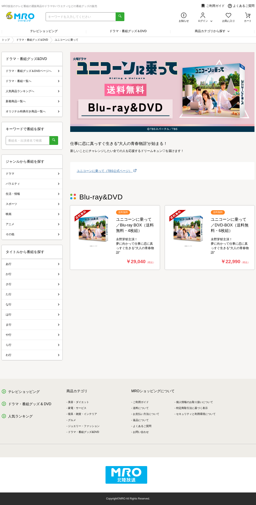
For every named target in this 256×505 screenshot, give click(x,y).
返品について (141, 420)
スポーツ (32, 204)
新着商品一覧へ (32, 101)
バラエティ (32, 183)
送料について (141, 408)
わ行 (32, 355)
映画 (32, 214)
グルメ (72, 420)
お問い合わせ (141, 432)
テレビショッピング (44, 31)
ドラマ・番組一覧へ (32, 81)
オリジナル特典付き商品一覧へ (32, 111)
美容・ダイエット (78, 402)
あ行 (32, 264)
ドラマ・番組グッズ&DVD (83, 432)
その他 (32, 234)
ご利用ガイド (213, 6)
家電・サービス (77, 408)
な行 (32, 304)
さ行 (32, 284)
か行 (32, 274)
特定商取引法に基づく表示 (192, 408)
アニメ (32, 224)
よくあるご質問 (241, 6)
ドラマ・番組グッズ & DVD (29, 404)
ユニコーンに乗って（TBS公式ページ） (105, 171)
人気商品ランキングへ (32, 91)
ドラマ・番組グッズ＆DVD (128, 31)
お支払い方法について (146, 414)
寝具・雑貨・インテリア (82, 414)
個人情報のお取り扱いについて (194, 402)
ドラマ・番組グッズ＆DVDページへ (32, 71)
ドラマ (32, 173)
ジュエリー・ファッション (84, 426)
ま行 (32, 324)
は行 (32, 314)
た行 (32, 294)
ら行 (32, 344)
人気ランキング (20, 416)
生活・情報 (32, 193)
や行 (32, 334)
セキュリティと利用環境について (196, 414)
